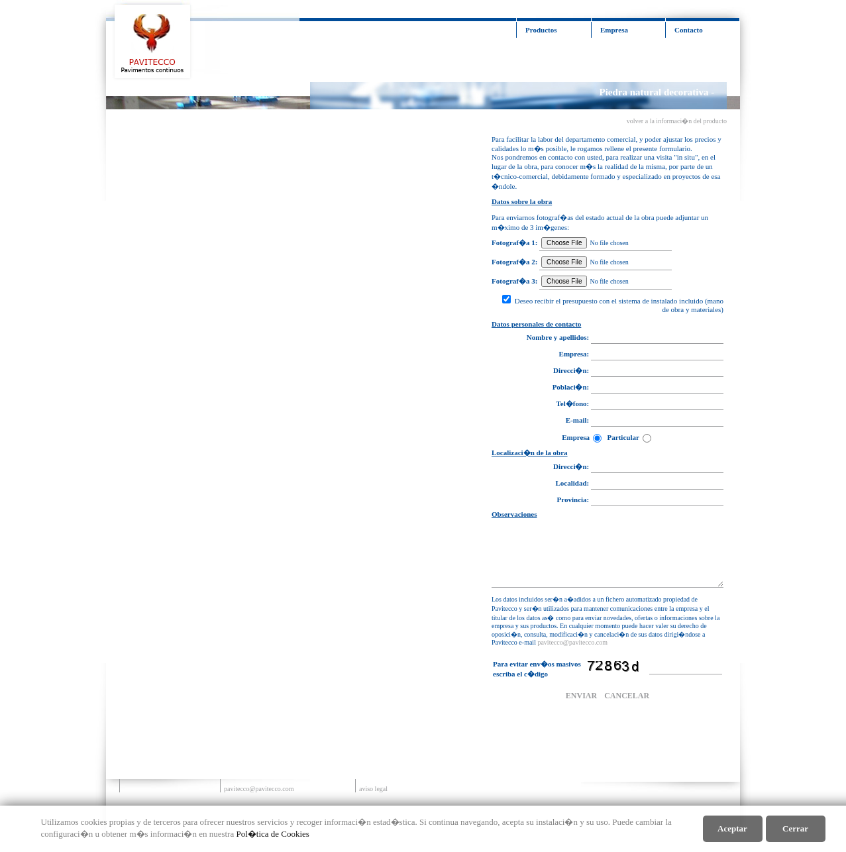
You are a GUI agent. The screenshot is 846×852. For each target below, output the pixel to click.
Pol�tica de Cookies (272, 834)
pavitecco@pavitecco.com (572, 642)
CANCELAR (626, 695)
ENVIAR (581, 695)
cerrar (795, 828)
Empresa (614, 30)
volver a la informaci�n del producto (677, 121)
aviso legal (373, 788)
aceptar (732, 828)
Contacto (688, 30)
